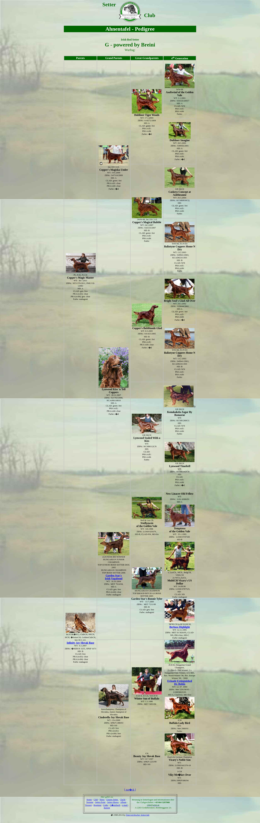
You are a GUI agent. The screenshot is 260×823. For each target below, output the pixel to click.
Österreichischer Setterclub (137, 815)
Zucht (122, 799)
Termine (89, 802)
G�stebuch (115, 805)
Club (96, 799)
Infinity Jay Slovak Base (80, 642)
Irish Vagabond (113, 578)
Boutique (97, 805)
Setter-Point (100, 802)
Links (105, 805)
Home (89, 799)
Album (123, 802)
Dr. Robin (179, 684)
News (102, 799)
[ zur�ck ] (130, 789)
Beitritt (107, 808)
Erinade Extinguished (179, 681)
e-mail (125, 805)
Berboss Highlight (179, 627)
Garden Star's (114, 575)
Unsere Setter (112, 799)
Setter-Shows (113, 802)
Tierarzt (88, 805)
